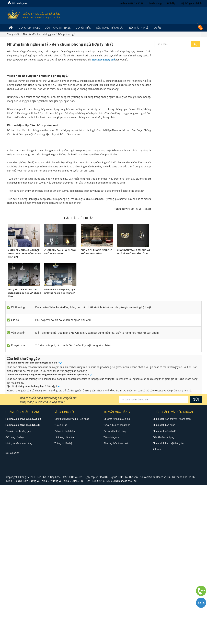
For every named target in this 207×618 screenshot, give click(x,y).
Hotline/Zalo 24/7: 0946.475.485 (22, 558)
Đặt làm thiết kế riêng (115, 564)
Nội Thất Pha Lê (136, 27)
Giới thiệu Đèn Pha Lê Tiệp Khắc (71, 552)
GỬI (196, 533)
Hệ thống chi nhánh (191, 3)
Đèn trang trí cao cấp (108, 27)
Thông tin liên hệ (63, 576)
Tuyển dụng (155, 3)
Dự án (154, 27)
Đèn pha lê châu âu (126, 614)
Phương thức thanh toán (116, 576)
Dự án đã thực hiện (64, 564)
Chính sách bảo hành (164, 558)
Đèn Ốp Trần (82, 27)
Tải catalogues (17, 3)
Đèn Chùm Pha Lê (28, 27)
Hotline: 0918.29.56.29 (131, 3)
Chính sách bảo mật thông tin (168, 576)
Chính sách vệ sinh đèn (165, 564)
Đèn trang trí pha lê (57, 27)
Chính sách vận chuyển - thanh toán (172, 552)
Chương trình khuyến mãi (117, 552)
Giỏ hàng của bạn (14, 570)
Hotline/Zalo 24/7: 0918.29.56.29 (23, 552)
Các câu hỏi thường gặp (18, 564)
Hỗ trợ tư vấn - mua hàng (18, 576)
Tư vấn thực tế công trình (117, 558)
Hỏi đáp (171, 3)
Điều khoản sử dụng (163, 570)
